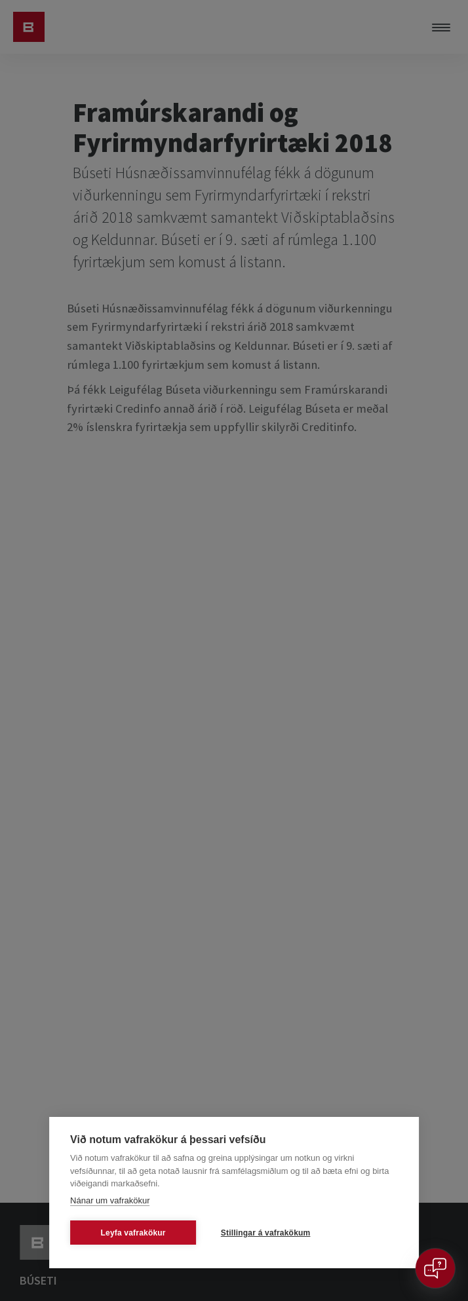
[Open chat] (435, 1268)
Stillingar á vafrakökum (266, 1232)
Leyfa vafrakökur (132, 1232)
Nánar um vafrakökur (109, 1200)
